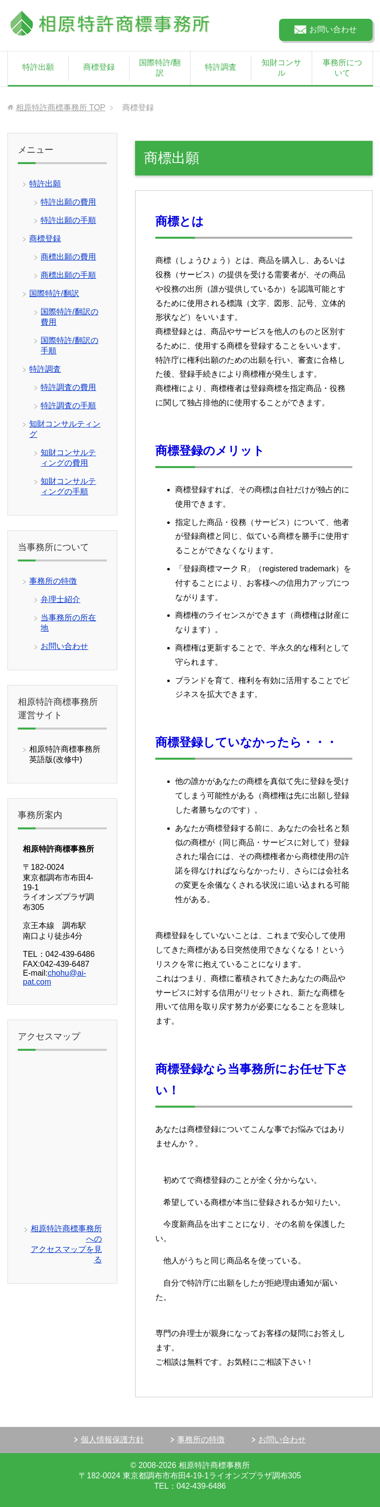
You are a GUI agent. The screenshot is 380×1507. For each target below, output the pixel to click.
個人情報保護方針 (112, 1439)
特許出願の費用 (68, 202)
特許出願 (38, 67)
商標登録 (99, 67)
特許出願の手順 (68, 220)
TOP (60, 107)
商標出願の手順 (68, 275)
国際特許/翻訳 (160, 67)
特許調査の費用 (68, 387)
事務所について (342, 67)
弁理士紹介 (60, 599)
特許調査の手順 (68, 405)
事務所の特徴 (53, 581)
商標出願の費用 (68, 257)
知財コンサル (281, 67)
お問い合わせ (64, 646)
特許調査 (221, 67)
